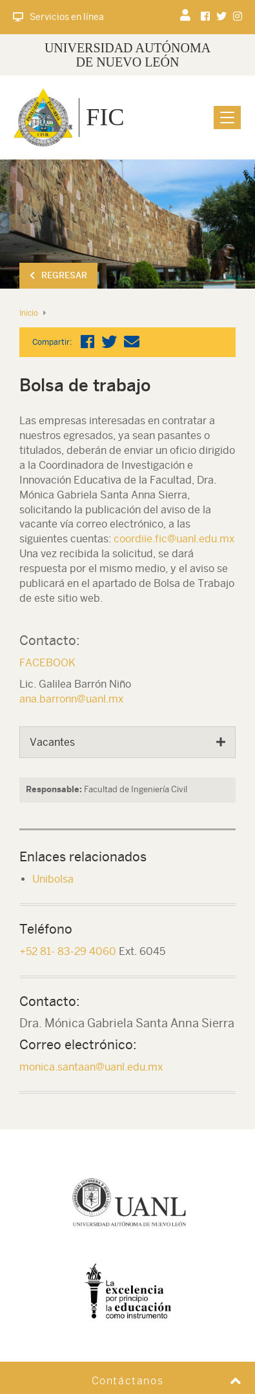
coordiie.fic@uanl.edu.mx (174, 539)
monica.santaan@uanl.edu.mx (91, 1067)
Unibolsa (53, 879)
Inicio (28, 313)
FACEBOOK (47, 663)
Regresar (58, 275)
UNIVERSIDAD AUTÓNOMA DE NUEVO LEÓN (127, 55)
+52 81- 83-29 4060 (67, 951)
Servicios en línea (58, 17)
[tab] (127, 742)
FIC (105, 116)
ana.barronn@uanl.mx (71, 699)
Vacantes (52, 742)
